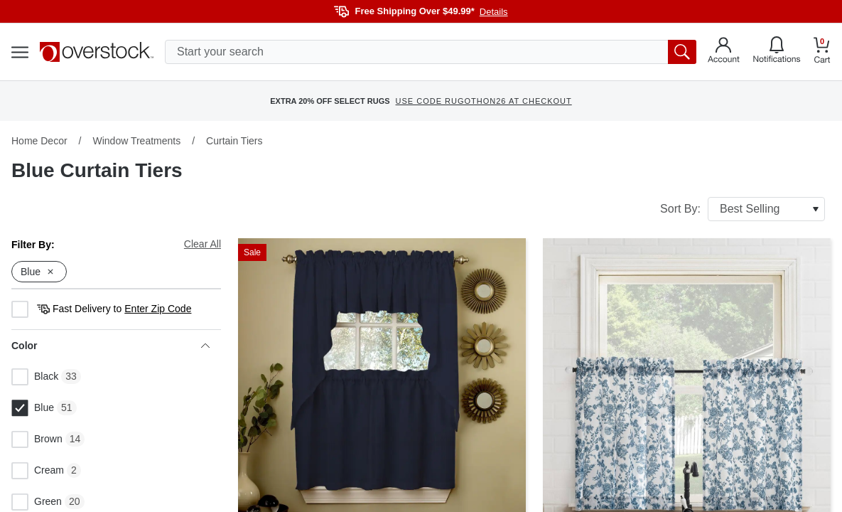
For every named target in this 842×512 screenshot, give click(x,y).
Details (494, 11)
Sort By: (742, 209)
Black (34, 376)
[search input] (430, 52)
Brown (37, 439)
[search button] (682, 52)
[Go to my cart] (822, 52)
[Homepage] (96, 52)
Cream (37, 470)
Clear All (202, 244)
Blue (32, 408)
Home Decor (39, 140)
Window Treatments (136, 140)
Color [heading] (110, 345)
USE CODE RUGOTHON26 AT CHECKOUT (484, 101)
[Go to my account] (724, 52)
